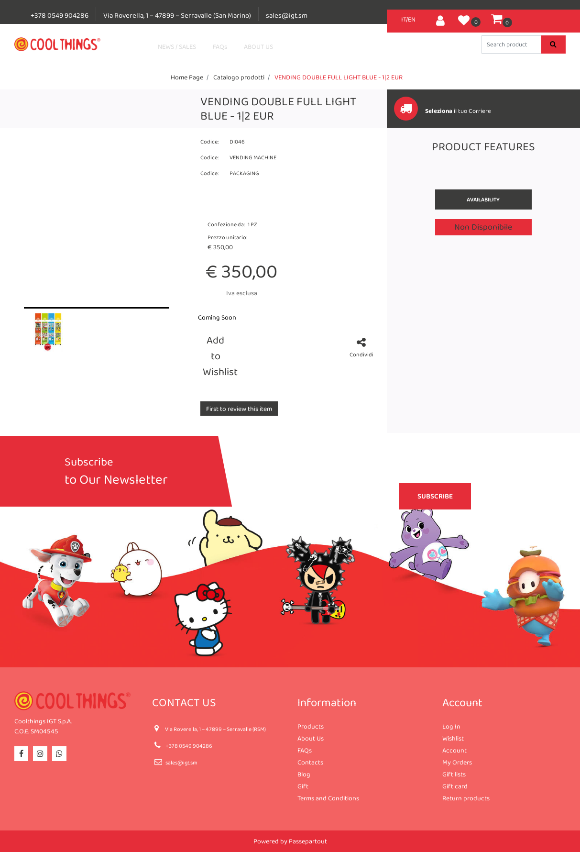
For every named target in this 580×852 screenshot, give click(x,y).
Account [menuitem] (454, 750)
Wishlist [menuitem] (453, 738)
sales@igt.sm (286, 15)
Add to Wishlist (217, 355)
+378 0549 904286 (59, 15)
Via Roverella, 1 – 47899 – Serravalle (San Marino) (177, 15)
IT (403, 19)
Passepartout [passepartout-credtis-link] (308, 841)
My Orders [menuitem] (457, 762)
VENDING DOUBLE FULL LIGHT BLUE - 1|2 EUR (338, 77)
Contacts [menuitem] (310, 762)
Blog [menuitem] (303, 774)
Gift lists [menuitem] (454, 774)
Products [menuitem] (310, 726)
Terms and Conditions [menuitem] (328, 798)
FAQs (220, 46)
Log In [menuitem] (451, 726)
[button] (553, 44)
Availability (483, 199)
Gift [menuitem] (302, 786)
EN (412, 19)
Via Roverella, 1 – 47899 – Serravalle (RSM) (215, 729)
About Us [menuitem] (310, 738)
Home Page (187, 77)
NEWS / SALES (177, 46)
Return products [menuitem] (466, 798)
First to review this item (239, 408)
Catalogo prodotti (238, 77)
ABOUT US (258, 46)
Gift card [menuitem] (455, 786)
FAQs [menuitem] (304, 750)
